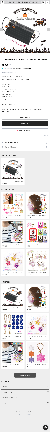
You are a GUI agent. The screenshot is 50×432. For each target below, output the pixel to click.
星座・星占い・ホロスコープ (9, 397)
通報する (46, 136)
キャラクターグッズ (6, 392)
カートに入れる (25, 124)
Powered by (25, 414)
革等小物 (4, 386)
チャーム (3, 403)
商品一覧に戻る (25, 375)
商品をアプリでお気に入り (25, 130)
